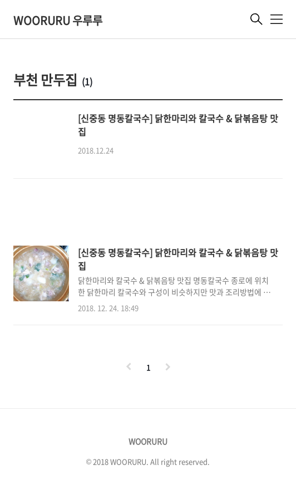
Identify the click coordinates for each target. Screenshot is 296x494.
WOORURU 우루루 (57, 20)
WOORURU (148, 441)
